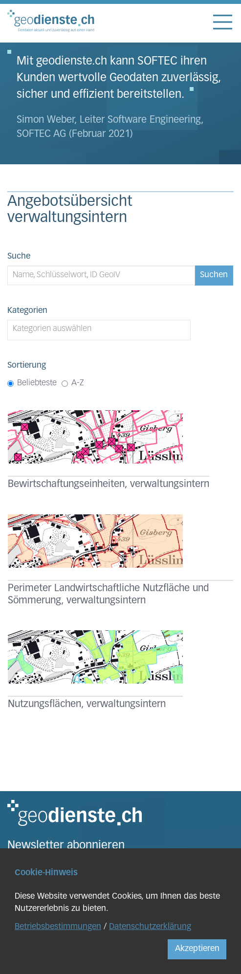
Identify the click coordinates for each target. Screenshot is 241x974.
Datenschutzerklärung (150, 927)
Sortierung (26, 365)
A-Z (73, 383)
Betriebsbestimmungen (58, 927)
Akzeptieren (197, 949)
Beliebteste (32, 383)
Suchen (214, 275)
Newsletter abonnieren (66, 846)
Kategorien (27, 311)
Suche (18, 256)
